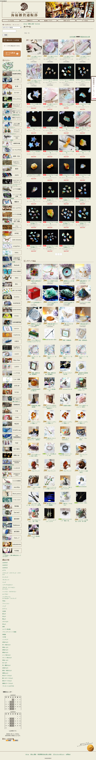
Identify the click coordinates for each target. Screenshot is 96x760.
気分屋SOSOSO (12, 310)
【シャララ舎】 (12, 374)
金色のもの (5, 668)
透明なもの (5, 673)
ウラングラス (12, 100)
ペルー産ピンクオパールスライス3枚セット (34, 73)
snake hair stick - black (49, 334)
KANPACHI (12, 304)
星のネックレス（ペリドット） (49, 433)
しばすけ (12, 367)
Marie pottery (12, 494)
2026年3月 (5, 565)
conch (12, 355)
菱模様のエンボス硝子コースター (66, 273)
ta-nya (12, 393)
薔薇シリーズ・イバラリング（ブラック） (65, 449)
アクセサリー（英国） (12, 138)
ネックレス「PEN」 (81, 498)
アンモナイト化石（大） (33, 482)
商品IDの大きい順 (85, 36)
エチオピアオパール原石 (83, 97)
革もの (4, 624)
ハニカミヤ (12, 469)
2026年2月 (5, 567)
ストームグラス (12, 209)
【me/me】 (12, 513)
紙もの (4, 613)
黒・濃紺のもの (6, 665)
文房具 (12, 176)
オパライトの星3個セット (34, 144)
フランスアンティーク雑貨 (9, 632)
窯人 (12, 285)
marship (12, 488)
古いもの (12, 93)
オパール (37, 23)
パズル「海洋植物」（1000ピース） (81, 384)
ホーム (11, 20)
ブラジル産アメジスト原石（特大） (33, 450)
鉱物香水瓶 (12, 144)
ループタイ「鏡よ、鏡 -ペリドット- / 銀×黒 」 (33, 499)
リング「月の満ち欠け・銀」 (49, 449)
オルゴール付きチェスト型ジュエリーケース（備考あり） (49, 401)
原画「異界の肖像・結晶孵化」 (33, 368)
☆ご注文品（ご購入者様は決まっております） (12, 556)
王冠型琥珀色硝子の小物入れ (33, 384)
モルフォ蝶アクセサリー (12, 125)
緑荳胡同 (12, 532)
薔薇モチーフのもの (7, 683)
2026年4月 (5, 562)
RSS (8, 740)
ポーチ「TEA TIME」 (81, 433)
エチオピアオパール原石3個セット (50, 191)
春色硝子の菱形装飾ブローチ (81, 368)
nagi (12, 443)
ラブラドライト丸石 (83, 294)
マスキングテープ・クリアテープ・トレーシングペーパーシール (12, 182)
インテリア (5, 639)
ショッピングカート (85, 20)
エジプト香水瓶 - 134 (33, 531)
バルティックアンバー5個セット (33, 417)
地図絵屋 (12, 405)
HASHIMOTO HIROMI (12, 462)
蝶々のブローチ (66, 316)
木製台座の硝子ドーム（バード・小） (50, 316)
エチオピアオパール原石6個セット (66, 73)
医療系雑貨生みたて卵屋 (12, 259)
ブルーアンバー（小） (81, 450)
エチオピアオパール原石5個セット (50, 73)
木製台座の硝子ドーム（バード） (83, 316)
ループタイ (5, 594)
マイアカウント (11, 24)
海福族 (4, 634)
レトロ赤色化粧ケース (34, 294)
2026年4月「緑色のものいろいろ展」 (11, 66)
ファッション (5, 603)
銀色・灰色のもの (7, 670)
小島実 (12, 342)
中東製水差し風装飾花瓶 (33, 401)
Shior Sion (12, 361)
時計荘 (12, 424)
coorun (12, 329)
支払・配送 (33, 754)
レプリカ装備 (12, 190)
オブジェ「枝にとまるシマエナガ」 (65, 482)
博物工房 (12, 456)
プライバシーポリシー (58, 754)
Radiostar (12, 526)
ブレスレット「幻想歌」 (33, 352)
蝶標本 (12, 202)
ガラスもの (5, 621)
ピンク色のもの (6, 655)
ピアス (4, 570)
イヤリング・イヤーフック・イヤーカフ (11, 573)
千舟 (12, 412)
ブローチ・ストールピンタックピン (8, 588)
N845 (12, 278)
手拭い (4, 601)
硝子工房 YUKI (12, 291)
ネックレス (5, 577)
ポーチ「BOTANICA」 (65, 433)
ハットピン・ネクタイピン (9, 591)
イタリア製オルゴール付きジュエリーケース (34, 335)
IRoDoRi (12, 266)
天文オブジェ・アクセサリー (12, 163)
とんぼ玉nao (12, 431)
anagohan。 (12, 247)
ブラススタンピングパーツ (12, 228)
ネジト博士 (12, 450)
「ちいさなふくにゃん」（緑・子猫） (33, 515)
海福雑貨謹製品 (12, 74)
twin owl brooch (81, 481)
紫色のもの (5, 652)
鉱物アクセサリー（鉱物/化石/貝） (12, 112)
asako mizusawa (12, 240)
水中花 (12, 234)
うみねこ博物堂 (12, 272)
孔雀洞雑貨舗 (12, 323)
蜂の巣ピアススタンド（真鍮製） (49, 499)
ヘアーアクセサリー (7, 585)
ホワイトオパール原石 (66, 96)
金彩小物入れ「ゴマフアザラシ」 (83, 273)
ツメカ (12, 418)
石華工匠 (12, 386)
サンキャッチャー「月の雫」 (65, 368)
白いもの (4, 662)
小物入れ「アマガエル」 (65, 499)
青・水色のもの (6, 644)
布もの (4, 616)
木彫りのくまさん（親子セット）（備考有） (34, 433)
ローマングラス (12, 150)
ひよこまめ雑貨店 (12, 481)
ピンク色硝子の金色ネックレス (50, 273)
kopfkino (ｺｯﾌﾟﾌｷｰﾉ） (12, 348)
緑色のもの (5, 650)
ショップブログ (48, 20)
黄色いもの (5, 647)
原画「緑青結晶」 (81, 334)
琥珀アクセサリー (12, 119)
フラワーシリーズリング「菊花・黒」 (65, 514)
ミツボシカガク (12, 500)
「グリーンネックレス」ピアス (49, 515)
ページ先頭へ (90, 748)
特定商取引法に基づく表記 (44, 754)
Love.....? (12, 538)
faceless (12, 545)
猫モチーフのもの (7, 680)
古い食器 (12, 81)
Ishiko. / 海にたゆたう (12, 253)
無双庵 (12, 507)
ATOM (15, 740)
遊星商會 (12, 519)
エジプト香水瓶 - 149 (49, 384)
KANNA (12, 297)
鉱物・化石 (12, 157)
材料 (3, 626)
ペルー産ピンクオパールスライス (34, 49)
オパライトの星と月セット (34, 97)
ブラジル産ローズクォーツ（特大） (81, 401)
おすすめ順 (72, 36)
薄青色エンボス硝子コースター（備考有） (34, 316)
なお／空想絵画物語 (12, 437)
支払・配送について (29, 20)
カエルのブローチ (65, 383)
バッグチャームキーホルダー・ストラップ (9, 597)
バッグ (4, 606)
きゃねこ (12, 316)
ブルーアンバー (33, 465)
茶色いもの (5, 660)
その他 (4, 637)
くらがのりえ (12, 335)
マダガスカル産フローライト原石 (50, 294)
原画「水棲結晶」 (65, 334)
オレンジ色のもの (7, 657)
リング (4, 582)
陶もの (4, 619)
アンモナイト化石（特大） (81, 466)
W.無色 (12, 551)
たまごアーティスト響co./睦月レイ (12, 399)
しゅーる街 (12, 380)
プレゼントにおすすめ (8, 686)
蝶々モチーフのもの (7, 678)
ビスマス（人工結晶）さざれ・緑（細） (81, 515)
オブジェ (4, 608)
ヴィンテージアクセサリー (12, 106)
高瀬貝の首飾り (65, 400)
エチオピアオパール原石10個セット (34, 215)
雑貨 (12, 169)
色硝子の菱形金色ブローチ (34, 273)
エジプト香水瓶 (12, 215)
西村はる (12, 475)
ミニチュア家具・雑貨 (12, 221)
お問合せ (66, 20)
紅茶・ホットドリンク (12, 87)
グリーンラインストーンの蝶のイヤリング (49, 482)
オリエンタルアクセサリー (12, 131)
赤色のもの (5, 642)
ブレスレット (5, 579)
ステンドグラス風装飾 (12, 196)
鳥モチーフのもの (7, 675)
